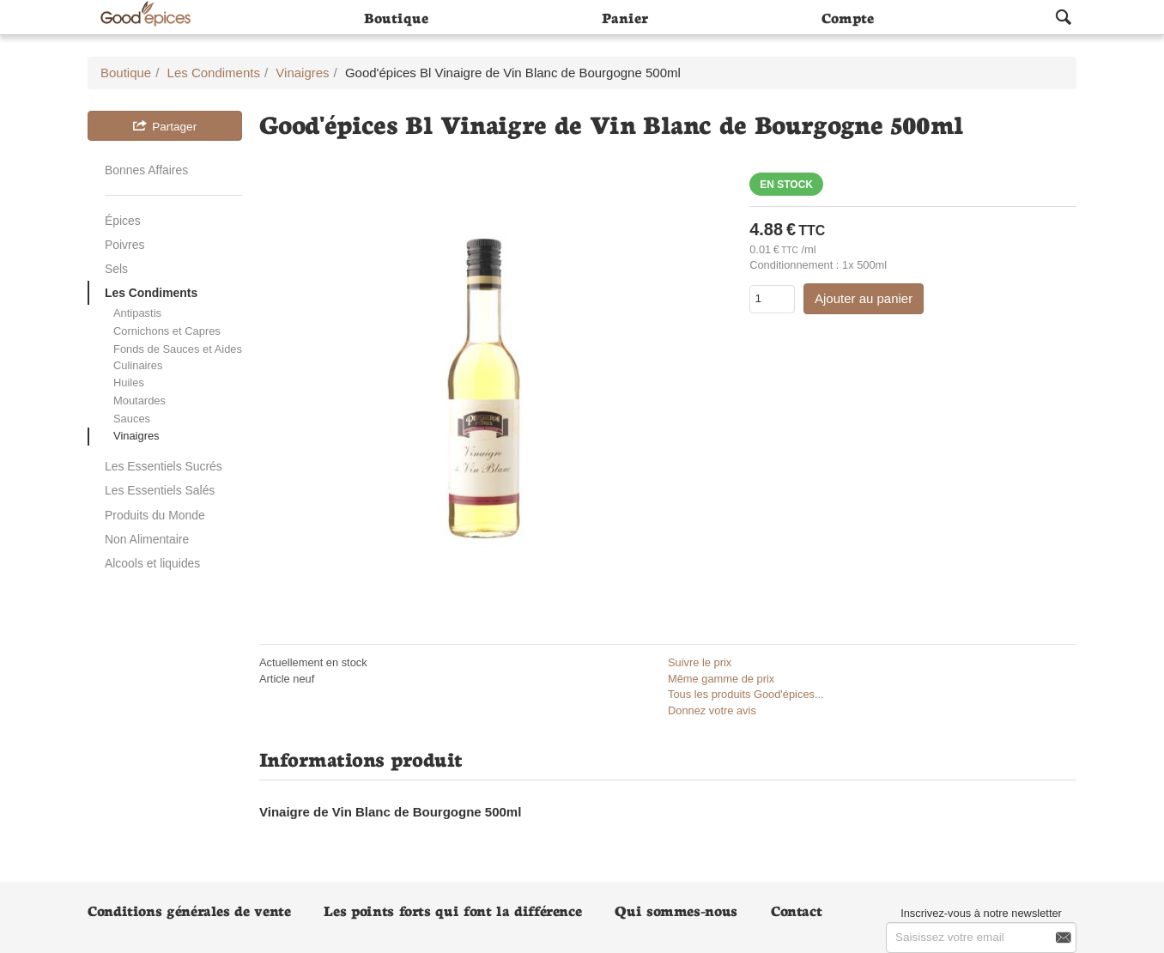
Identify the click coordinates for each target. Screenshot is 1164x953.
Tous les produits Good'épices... (746, 694)
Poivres (124, 245)
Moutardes (139, 400)
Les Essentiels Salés (160, 490)
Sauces (131, 418)
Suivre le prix (699, 662)
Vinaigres (136, 435)
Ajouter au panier (863, 298)
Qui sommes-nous (676, 910)
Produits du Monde (155, 515)
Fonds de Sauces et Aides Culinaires (177, 357)
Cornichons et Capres (167, 331)
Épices (123, 221)
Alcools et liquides (152, 563)
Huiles (128, 382)
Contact (796, 910)
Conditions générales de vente (189, 910)
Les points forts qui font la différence (452, 910)
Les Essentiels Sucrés (163, 466)
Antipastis (137, 313)
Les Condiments (151, 293)
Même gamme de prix (721, 678)
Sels (116, 269)
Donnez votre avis (712, 710)
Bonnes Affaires (146, 170)
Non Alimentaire (147, 539)
